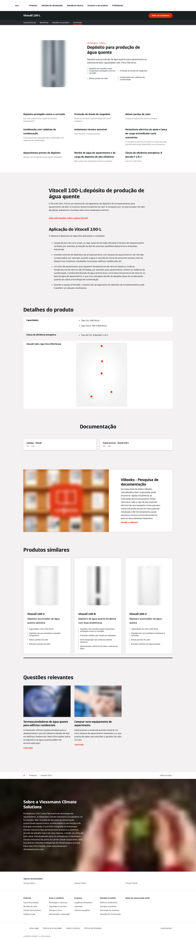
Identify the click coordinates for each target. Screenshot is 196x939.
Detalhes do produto (60, 22)
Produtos (33, 5)
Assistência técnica (75, 5)
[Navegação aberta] (17, 5)
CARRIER (47, 936)
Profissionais (117, 5)
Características (29, 22)
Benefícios (44, 22)
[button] (166, 775)
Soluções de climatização (52, 5)
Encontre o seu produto (98, 5)
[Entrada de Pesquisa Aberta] (171, 5)
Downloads (77, 22)
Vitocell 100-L (46, 775)
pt (24, 775)
